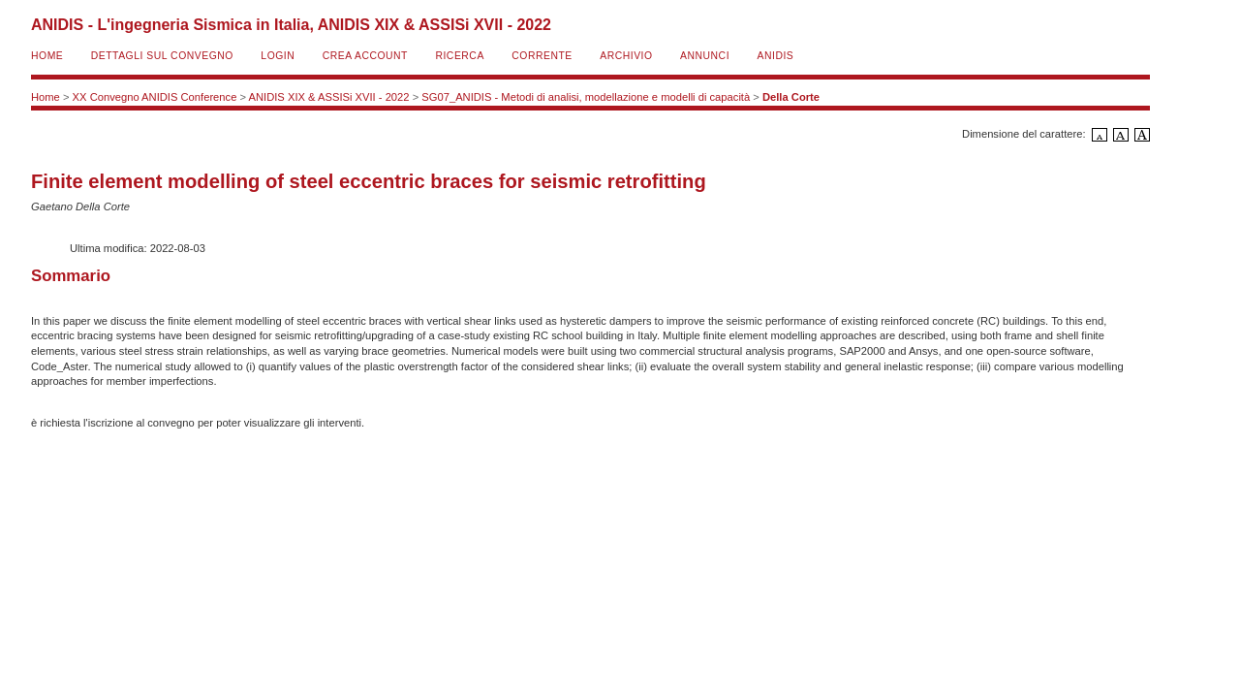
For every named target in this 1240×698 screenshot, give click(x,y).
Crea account (365, 55)
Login (277, 55)
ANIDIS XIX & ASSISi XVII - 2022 (329, 97)
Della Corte (791, 97)
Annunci (704, 55)
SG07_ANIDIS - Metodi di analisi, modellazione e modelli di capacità (585, 97)
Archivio (626, 55)
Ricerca (459, 55)
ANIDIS (776, 55)
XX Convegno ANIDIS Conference (155, 97)
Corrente (542, 55)
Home (47, 55)
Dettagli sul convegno (162, 55)
